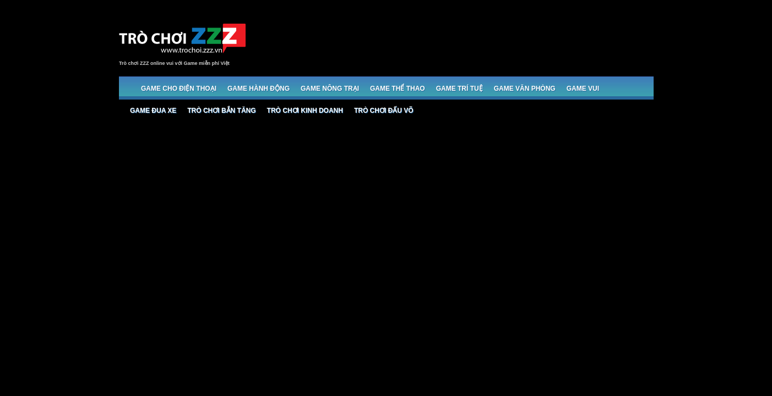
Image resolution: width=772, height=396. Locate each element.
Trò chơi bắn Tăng (221, 110)
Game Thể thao (397, 88)
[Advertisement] (452, 39)
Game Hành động (258, 88)
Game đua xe (153, 110)
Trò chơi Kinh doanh (305, 110)
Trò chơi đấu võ (384, 110)
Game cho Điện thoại (178, 88)
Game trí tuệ (459, 88)
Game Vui (583, 88)
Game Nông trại (330, 88)
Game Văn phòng (525, 88)
